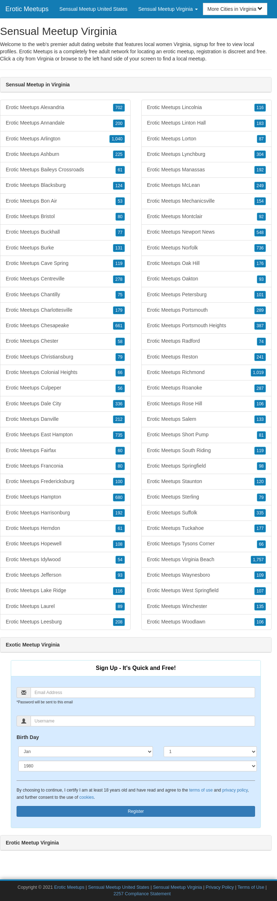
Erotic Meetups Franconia (65, 466)
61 (120, 169)
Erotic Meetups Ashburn (65, 154)
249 (260, 185)
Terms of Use (250, 887)
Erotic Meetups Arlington (65, 139)
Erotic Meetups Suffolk (206, 513)
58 (120, 341)
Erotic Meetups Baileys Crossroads (65, 170)
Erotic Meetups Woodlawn (206, 622)
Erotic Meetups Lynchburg (206, 154)
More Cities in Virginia (235, 9)
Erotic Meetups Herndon (65, 528)
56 (120, 388)
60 (120, 450)
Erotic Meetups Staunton (206, 482)
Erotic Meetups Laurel (65, 607)
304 (260, 154)
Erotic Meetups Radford (206, 341)
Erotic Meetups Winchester (206, 607)
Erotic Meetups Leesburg (65, 622)
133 (260, 419)
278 (118, 279)
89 (120, 606)
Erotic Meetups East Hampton (65, 435)
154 (260, 201)
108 (118, 544)
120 (260, 481)
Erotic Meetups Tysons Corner (206, 544)
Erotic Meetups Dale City (65, 404)
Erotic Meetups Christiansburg (65, 357)
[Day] (210, 751)
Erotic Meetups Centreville (65, 279)
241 (260, 357)
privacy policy (235, 790)
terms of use (201, 790)
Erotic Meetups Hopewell (65, 544)
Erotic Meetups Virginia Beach (206, 560)
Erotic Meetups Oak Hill (206, 263)
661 (118, 325)
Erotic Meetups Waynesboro (206, 575)
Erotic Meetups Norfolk (206, 248)
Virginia (45, 59)
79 (120, 357)
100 (118, 481)
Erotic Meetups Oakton (206, 279)
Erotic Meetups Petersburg (206, 295)
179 (118, 310)
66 (120, 372)
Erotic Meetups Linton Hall (206, 123)
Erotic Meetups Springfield (206, 466)
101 (260, 294)
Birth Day (28, 737)
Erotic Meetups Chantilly (65, 295)
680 (118, 497)
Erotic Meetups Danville (65, 419)
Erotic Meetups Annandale (65, 123)
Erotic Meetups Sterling (206, 497)
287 (260, 388)
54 (120, 559)
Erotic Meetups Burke (65, 248)
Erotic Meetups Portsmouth (206, 310)
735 (118, 435)
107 (260, 591)
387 (260, 325)
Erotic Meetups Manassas (206, 170)
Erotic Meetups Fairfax (65, 451)
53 (120, 201)
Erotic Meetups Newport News (206, 232)
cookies (87, 797)
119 (118, 263)
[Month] (85, 751)
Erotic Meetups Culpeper (65, 388)
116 (118, 591)
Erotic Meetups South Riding (206, 451)
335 (260, 512)
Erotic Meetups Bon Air (65, 201)
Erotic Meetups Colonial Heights (65, 373)
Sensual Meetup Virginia (177, 887)
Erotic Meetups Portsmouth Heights (206, 326)
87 (261, 138)
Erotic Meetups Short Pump (206, 435)
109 (260, 575)
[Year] (137, 766)
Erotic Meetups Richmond (206, 373)
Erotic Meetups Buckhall (65, 232)
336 (118, 403)
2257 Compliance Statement (142, 893)
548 (260, 232)
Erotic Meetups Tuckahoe (206, 528)
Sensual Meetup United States (93, 9)
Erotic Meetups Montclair (206, 217)
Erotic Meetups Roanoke (206, 388)
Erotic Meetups (27, 9)
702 (118, 107)
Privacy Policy (220, 887)
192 (118, 512)
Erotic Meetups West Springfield (206, 591)
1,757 (258, 559)
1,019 (258, 372)
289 (260, 310)
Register (136, 811)
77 (120, 232)
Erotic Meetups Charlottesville (65, 310)
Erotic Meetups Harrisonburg (65, 513)
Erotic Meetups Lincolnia (206, 108)
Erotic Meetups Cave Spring (65, 263)
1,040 (117, 138)
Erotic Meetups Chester (65, 341)
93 (120, 575)
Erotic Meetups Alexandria (65, 108)
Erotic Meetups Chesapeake (65, 326)
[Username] (143, 721)
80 (120, 216)
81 (261, 435)
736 (260, 248)
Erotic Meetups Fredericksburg (65, 482)
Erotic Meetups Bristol (65, 217)
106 (260, 403)
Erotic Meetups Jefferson (65, 575)
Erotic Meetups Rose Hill (206, 404)
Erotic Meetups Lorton (206, 139)
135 (260, 606)
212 (118, 419)
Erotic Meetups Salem (206, 419)
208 (118, 622)
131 (118, 248)
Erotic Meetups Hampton (65, 497)
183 (260, 123)
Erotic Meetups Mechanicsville (206, 201)
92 (261, 216)
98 (261, 466)
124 (118, 185)
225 (118, 154)
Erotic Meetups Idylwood (65, 560)
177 (260, 528)
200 (118, 123)
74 (261, 341)
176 (260, 263)
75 (120, 294)
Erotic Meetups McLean (206, 185)
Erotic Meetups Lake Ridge (65, 591)
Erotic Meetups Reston (206, 357)
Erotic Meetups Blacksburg (65, 185)
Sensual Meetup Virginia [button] (167, 9)
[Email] (143, 692)
